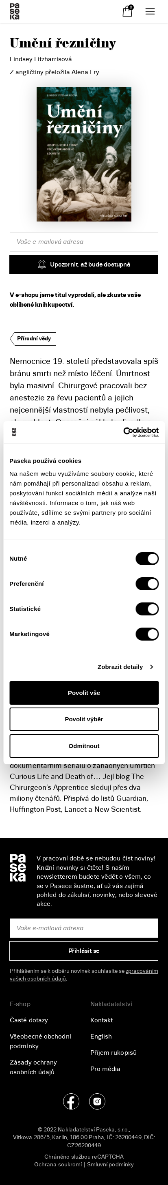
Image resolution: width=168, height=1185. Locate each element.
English (101, 1036)
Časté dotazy (29, 1020)
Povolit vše (84, 692)
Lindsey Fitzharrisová (41, 59)
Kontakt (101, 1020)
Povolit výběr (84, 719)
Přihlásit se (84, 951)
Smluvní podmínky (110, 1164)
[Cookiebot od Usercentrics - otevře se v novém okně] (123, 432)
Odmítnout (84, 745)
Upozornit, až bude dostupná (84, 264)
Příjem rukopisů (113, 1052)
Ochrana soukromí (58, 1164)
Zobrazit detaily (120, 666)
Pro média (105, 1069)
